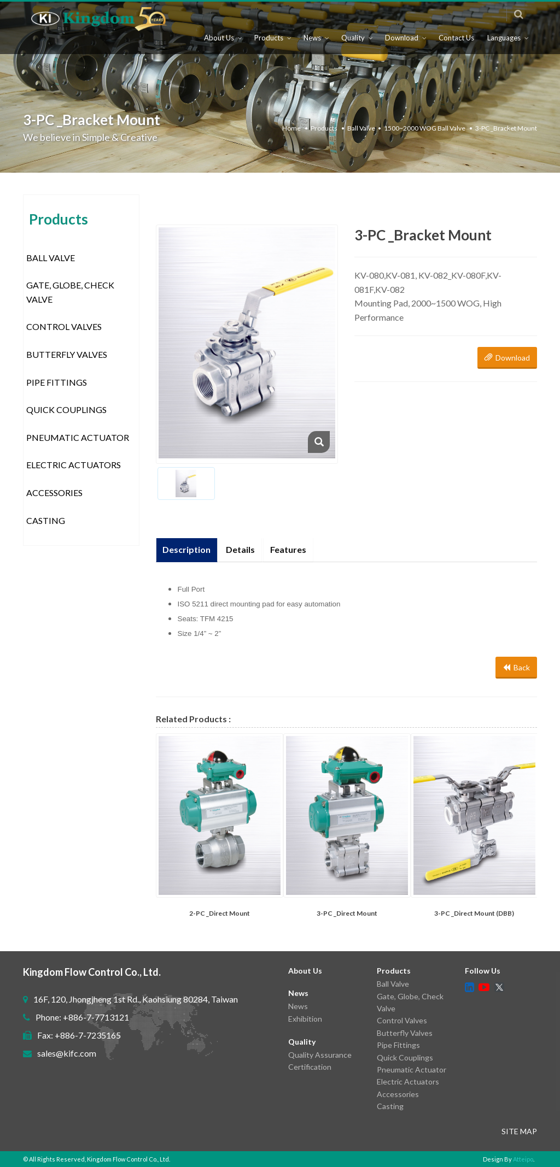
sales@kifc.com (66, 1053)
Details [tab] (240, 549)
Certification (309, 1066)
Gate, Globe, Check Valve (70, 292)
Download (401, 43)
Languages (504, 43)
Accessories (54, 492)
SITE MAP (519, 1131)
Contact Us (456, 43)
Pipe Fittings (56, 382)
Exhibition (305, 1018)
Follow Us (482, 970)
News (312, 43)
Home (291, 128)
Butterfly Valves (66, 354)
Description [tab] (187, 549)
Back (516, 667)
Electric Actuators (73, 464)
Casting (45, 520)
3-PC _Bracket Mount (506, 128)
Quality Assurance (320, 1054)
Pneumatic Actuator (77, 437)
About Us (219, 43)
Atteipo (523, 1159)
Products (268, 43)
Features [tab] (289, 549)
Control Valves (64, 326)
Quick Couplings (66, 409)
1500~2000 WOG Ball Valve (424, 128)
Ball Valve (361, 128)
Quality (353, 43)
